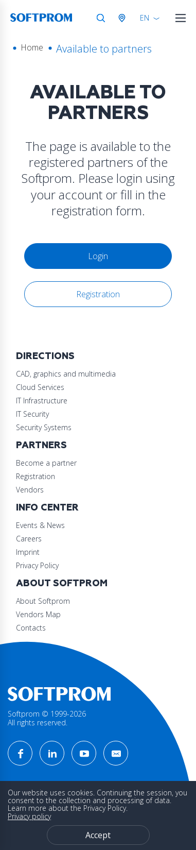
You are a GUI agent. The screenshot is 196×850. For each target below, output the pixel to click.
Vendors (30, 490)
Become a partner (46, 463)
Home (32, 47)
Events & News (40, 525)
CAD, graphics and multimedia (66, 374)
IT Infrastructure (41, 400)
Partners (41, 445)
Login (98, 256)
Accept (98, 835)
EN (144, 18)
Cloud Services (40, 387)
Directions (45, 356)
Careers (29, 538)
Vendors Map (38, 614)
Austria (124, 18)
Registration (98, 294)
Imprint (28, 552)
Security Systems (44, 427)
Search (101, 18)
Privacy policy (29, 816)
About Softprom (62, 583)
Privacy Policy (37, 565)
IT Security (32, 414)
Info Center (47, 508)
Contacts (31, 628)
